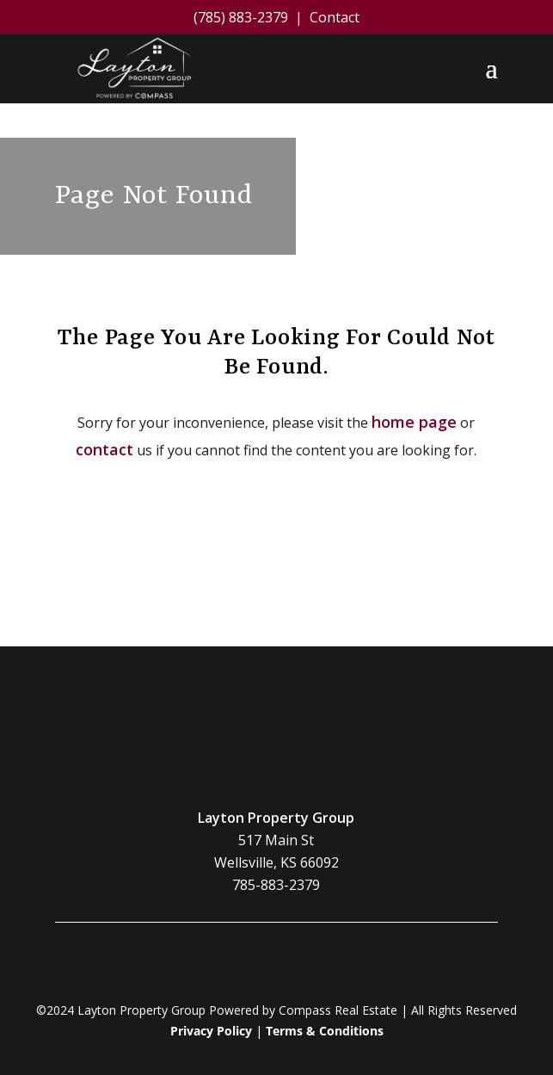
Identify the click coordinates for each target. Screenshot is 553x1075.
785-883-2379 (276, 885)
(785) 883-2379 (241, 17)
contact (104, 449)
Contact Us (276, 586)
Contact (334, 17)
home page (414, 421)
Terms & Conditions (325, 1031)
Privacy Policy (211, 1031)
